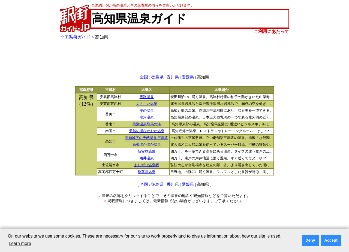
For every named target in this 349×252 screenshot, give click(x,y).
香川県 (173, 77)
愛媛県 (188, 77)
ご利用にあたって (271, 31)
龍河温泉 (147, 117)
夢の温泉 (147, 111)
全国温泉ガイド (75, 37)
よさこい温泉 (146, 104)
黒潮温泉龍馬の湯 (147, 124)
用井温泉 (147, 158)
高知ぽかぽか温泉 (147, 145)
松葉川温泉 (146, 172)
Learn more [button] (20, 243)
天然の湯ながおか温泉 (146, 131)
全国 (144, 77)
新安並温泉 (146, 151)
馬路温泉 (147, 97)
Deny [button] (310, 240)
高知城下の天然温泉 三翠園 (146, 138)
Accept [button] (331, 240)
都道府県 (86, 90)
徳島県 (157, 77)
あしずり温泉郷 (146, 165)
